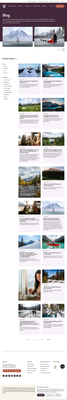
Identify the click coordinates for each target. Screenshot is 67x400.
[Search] (51, 6)
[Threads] (9, 376)
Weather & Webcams (43, 1)
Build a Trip (60, 6)
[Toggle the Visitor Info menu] (21, 6)
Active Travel (7, 80)
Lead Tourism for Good (45, 372)
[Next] (63, 49)
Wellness (6, 99)
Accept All (41, 395)
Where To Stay (37, 6)
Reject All (58, 395)
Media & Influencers (44, 364)
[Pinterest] (15, 376)
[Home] (4, 6)
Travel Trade (43, 370)
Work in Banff (30, 366)
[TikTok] (17, 376)
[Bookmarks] (53, 6)
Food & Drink (7, 90)
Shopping (6, 94)
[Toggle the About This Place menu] (12, 6)
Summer (6, 68)
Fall (5, 70)
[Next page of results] (49, 340)
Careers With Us (30, 364)
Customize (49, 395)
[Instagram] (6, 376)
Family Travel (7, 88)
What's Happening (32, 1)
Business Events (43, 368)
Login (62, 1)
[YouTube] (12, 376)
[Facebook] (4, 376)
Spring (5, 66)
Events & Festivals (8, 86)
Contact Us (29, 372)
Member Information (44, 366)
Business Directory (31, 370)
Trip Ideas (44, 6)
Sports (5, 96)
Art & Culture (7, 84)
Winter (5, 73)
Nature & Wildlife (8, 92)
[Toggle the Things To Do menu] (28, 6)
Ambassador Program (32, 368)
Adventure (6, 82)
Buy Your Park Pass (54, 1)
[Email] (20, 376)
